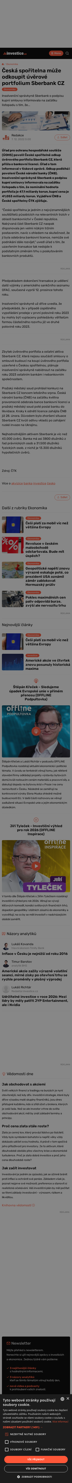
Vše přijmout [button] (36, 1459)
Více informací (60, 1421)
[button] (36, 1427)
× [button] (67, 1398)
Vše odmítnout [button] (36, 1468)
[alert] (36, 741)
